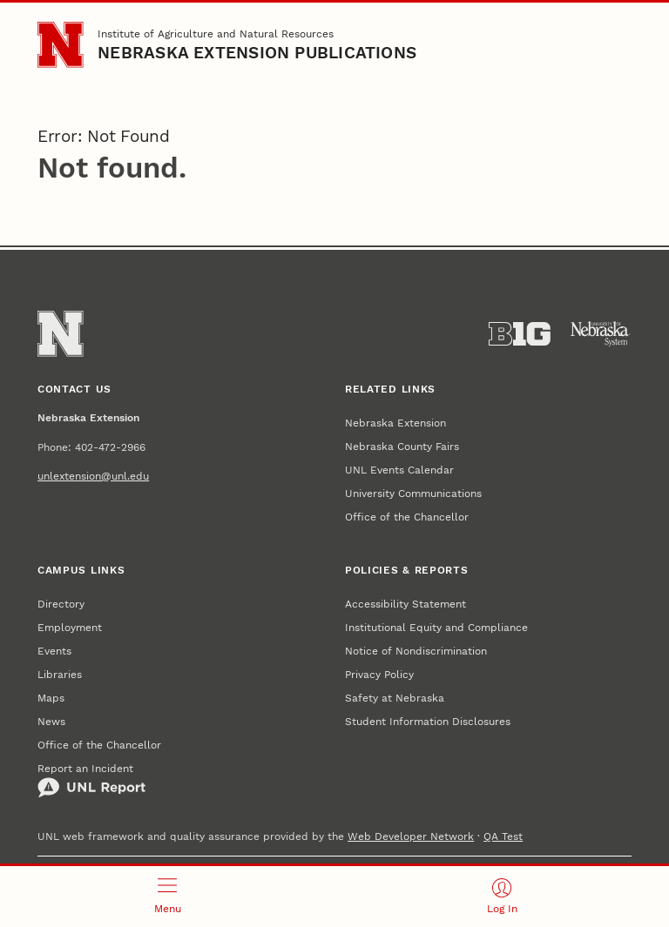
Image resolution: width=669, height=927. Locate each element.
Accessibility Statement (405, 603)
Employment (69, 627)
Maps (50, 697)
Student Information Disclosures (427, 721)
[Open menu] (167, 896)
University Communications (413, 493)
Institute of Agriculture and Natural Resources (216, 33)
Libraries (59, 674)
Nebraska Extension (395, 422)
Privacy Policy (379, 674)
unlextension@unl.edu (93, 475)
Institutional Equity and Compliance (436, 627)
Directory (60, 603)
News (51, 721)
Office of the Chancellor (407, 516)
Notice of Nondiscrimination (416, 650)
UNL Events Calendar (399, 469)
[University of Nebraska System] (601, 334)
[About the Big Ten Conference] (520, 334)
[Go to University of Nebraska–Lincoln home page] (60, 44)
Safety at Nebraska (394, 697)
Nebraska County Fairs (402, 446)
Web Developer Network (411, 836)
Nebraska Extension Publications (257, 53)
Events (54, 650)
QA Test (503, 836)
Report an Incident (91, 780)
